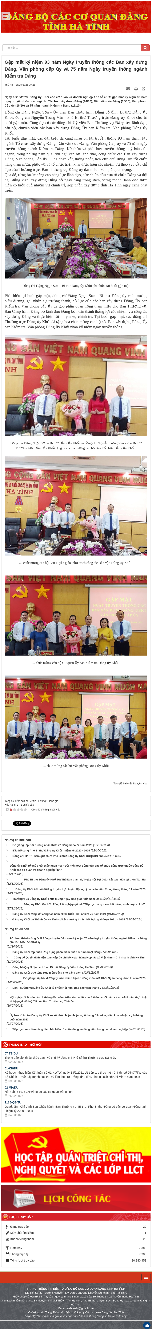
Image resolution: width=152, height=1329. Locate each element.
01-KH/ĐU (11, 1068)
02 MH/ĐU (11, 1087)
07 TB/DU (11, 1053)
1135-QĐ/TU (13, 1102)
